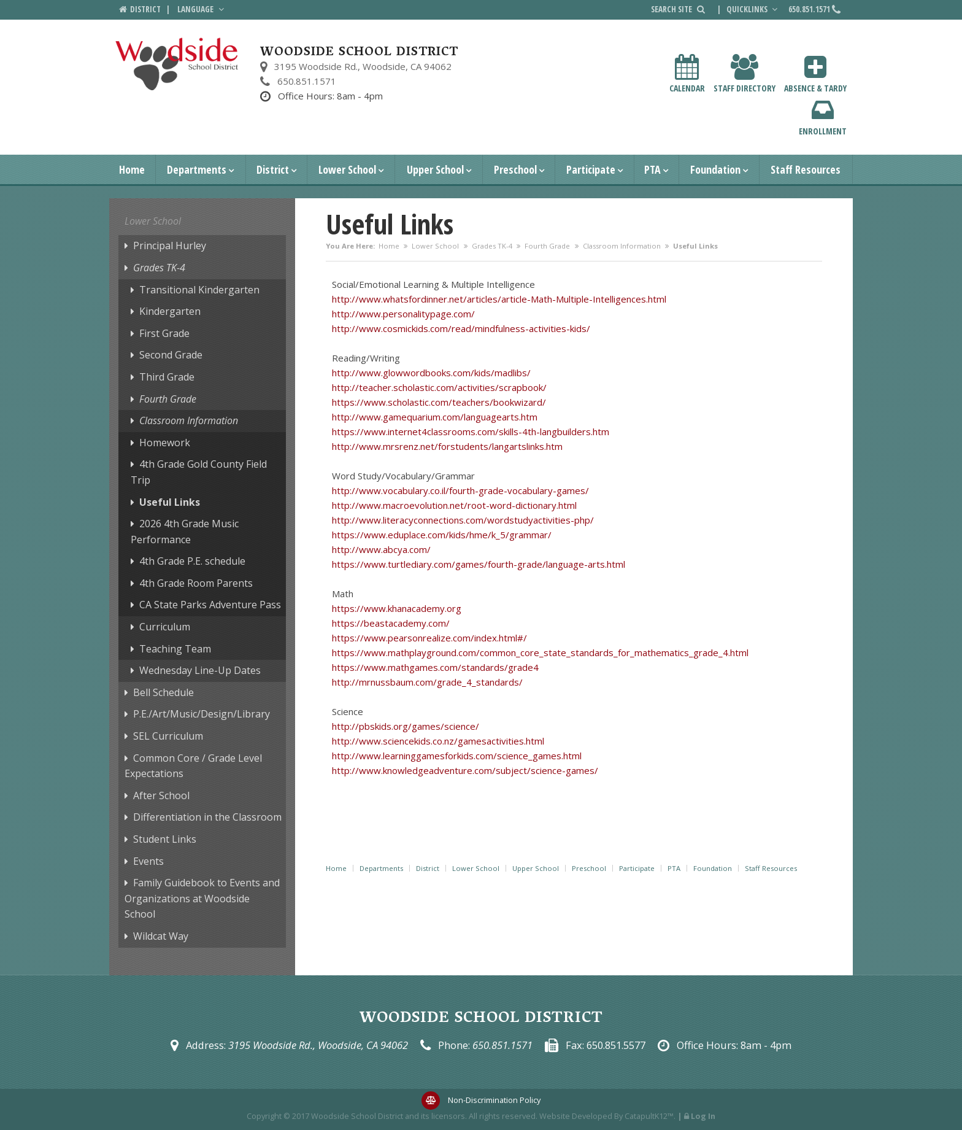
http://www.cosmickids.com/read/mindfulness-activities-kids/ (461, 328)
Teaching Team (175, 649)
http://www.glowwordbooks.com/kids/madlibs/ (431, 372)
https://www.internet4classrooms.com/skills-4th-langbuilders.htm (470, 431)
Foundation (715, 169)
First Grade (164, 333)
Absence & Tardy (815, 74)
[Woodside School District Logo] (177, 64)
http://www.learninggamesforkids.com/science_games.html (457, 755)
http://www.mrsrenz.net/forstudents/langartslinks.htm (447, 446)
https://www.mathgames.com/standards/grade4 (435, 667)
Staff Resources (806, 169)
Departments (196, 169)
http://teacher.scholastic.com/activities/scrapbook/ (439, 387)
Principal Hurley (169, 245)
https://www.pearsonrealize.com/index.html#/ (429, 638)
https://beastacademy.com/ (391, 623)
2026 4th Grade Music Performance (185, 531)
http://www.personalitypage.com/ (403, 314)
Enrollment (823, 117)
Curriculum (164, 626)
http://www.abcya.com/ (381, 549)
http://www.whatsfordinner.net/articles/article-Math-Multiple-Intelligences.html (499, 299)
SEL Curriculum (168, 736)
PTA (652, 169)
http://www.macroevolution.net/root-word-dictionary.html (454, 505)
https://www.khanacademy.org (396, 608)
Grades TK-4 (492, 245)
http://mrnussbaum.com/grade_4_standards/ (427, 682)
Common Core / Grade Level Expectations (193, 766)
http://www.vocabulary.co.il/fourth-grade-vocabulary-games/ (460, 490)
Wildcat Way (160, 936)
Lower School (347, 169)
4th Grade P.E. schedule (192, 561)
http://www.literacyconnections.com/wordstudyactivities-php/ (463, 520)
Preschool (515, 169)
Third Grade (166, 377)
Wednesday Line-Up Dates (200, 670)
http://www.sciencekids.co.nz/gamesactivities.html (438, 741)
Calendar (687, 74)
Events (148, 861)
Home (132, 169)
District (272, 169)
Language (201, 9)
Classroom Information (622, 245)
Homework (164, 442)
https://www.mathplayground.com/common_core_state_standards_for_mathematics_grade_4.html (540, 652)
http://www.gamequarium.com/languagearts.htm (434, 417)
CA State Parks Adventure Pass (210, 604)
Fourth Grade (547, 245)
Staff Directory (744, 74)
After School (161, 795)
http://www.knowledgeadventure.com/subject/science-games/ (465, 770)
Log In (703, 1115)
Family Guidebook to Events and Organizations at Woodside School (202, 898)
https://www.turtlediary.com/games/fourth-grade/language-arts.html (478, 564)
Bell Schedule (163, 692)
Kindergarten (170, 311)
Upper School (435, 169)
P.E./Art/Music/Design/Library (201, 714)
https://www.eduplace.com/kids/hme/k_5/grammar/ (442, 534)
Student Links (164, 839)
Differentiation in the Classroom (207, 817)
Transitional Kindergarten (199, 289)
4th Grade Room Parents (196, 583)
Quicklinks (753, 9)
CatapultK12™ (649, 1115)
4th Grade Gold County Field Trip (199, 472)
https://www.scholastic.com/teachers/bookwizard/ (439, 402)
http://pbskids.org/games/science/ (405, 726)
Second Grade (170, 355)
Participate (590, 169)
